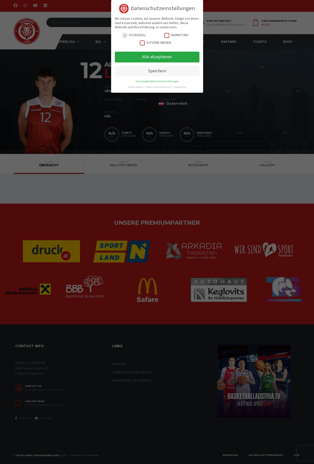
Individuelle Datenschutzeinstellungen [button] (157, 81)
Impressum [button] (179, 87)
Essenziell (134, 35)
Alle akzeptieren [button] (157, 57)
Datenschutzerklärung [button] (158, 87)
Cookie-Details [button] (136, 87)
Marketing (176, 35)
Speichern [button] (157, 71)
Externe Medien (155, 43)
